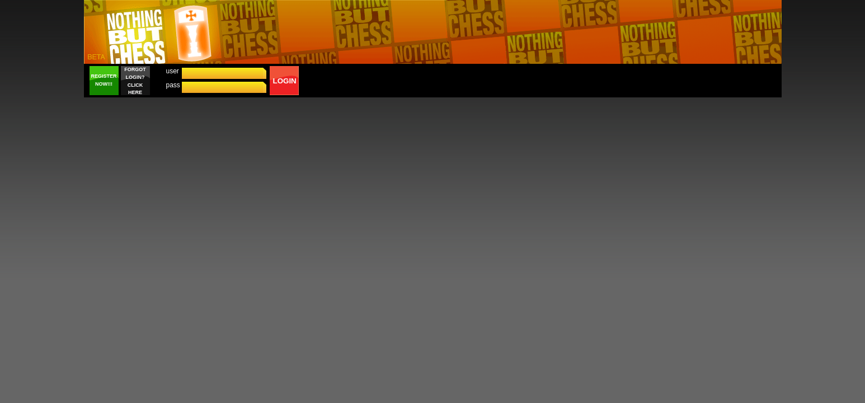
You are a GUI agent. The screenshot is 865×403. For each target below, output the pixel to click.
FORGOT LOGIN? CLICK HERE (135, 81)
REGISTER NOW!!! (103, 80)
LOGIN (285, 81)
